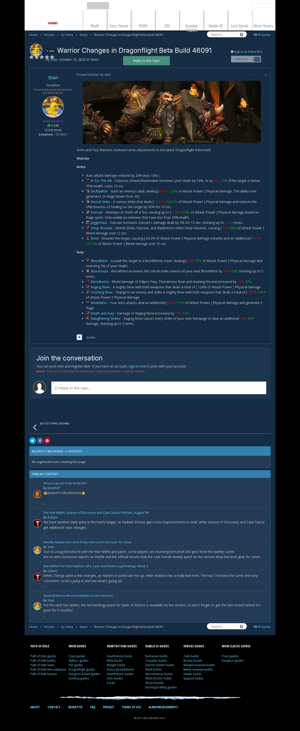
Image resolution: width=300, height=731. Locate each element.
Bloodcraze (99, 271)
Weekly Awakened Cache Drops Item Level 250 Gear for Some (87, 542)
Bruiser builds (193, 661)
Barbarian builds (156, 656)
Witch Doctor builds (158, 678)
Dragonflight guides (82, 669)
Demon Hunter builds (159, 665)
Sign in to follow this (248, 51)
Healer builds (192, 674)
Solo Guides (115, 678)
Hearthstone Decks (119, 656)
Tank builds (191, 656)
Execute (96, 212)
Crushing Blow (101, 292)
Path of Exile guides (43, 656)
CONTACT (54, 707)
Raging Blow (100, 287)
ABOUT (35, 707)
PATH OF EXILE (39, 646)
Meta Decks (114, 661)
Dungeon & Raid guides (84, 674)
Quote (90, 337)
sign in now (137, 366)
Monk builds (153, 669)
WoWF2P (54, 488)
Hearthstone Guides (120, 674)
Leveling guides (79, 678)
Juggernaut (99, 222)
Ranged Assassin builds (199, 665)
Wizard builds (154, 683)
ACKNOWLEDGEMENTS (163, 707)
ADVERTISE (75, 707)
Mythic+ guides (78, 661)
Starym (53, 517)
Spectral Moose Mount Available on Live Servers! (78, 596)
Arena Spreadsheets (120, 669)
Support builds (193, 678)
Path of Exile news (42, 665)
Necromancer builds (158, 674)
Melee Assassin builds (198, 669)
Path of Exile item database (48, 669)
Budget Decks (116, 665)
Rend (94, 238)
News (85, 35)
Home (35, 35)
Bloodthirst (99, 261)
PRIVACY (108, 707)
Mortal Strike (100, 201)
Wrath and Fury (102, 313)
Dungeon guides (233, 661)
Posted (93, 74)
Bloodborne (99, 281)
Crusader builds (156, 661)
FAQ (92, 707)
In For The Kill (101, 180)
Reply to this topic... (73, 388)
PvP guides (76, 665)
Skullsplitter (99, 191)
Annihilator (99, 302)
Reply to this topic (146, 60)
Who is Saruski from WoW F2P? (65, 483)
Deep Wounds (101, 228)
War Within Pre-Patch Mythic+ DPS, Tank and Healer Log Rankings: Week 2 (95, 566)
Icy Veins (69, 35)
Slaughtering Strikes (105, 318)
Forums (51, 35)
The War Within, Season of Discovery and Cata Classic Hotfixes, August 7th (96, 513)
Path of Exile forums (43, 674)
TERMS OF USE (131, 707)
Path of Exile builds (42, 661)
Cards (111, 683)
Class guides (77, 656)
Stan (53, 77)
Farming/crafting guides (161, 687)
